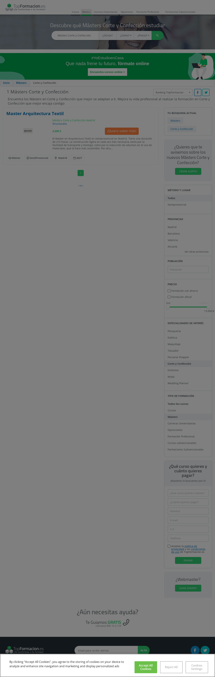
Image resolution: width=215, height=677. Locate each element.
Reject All (171, 667)
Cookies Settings (196, 667)
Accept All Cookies (146, 667)
